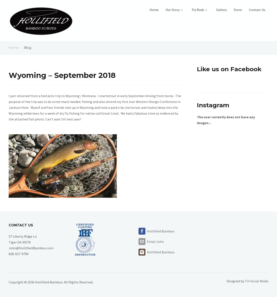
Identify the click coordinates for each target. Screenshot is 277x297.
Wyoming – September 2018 (62, 75)
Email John (155, 241)
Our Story (175, 10)
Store (238, 10)
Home (154, 10)
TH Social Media (256, 281)
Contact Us (257, 10)
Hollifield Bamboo (160, 231)
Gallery (221, 10)
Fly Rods (200, 10)
